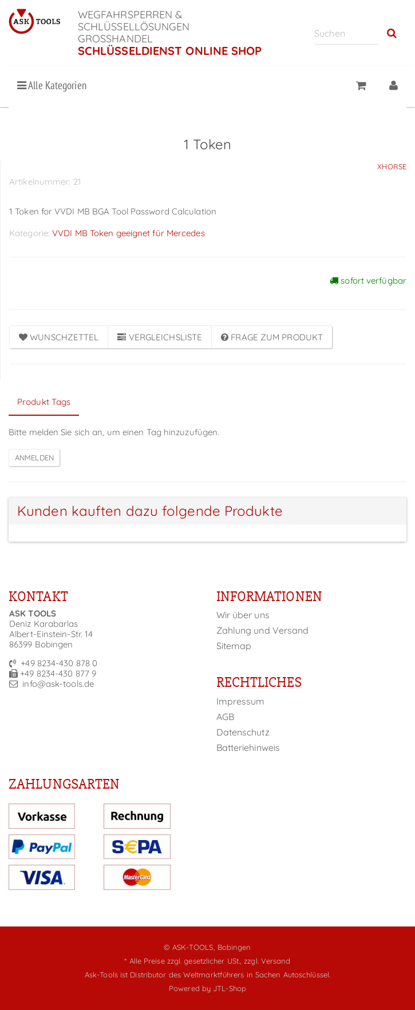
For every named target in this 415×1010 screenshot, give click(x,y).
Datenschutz (243, 732)
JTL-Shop (229, 988)
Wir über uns (243, 615)
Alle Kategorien (51, 85)
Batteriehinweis (248, 747)
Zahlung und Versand (262, 630)
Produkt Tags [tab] (43, 401)
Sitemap (234, 645)
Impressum (240, 701)
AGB (225, 716)
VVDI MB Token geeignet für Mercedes (128, 233)
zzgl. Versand (267, 960)
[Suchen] (346, 33)
